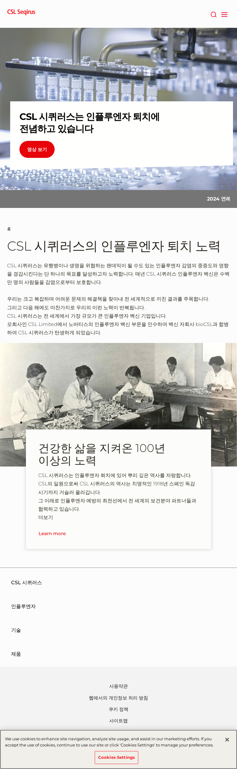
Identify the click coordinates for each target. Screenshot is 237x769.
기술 (16, 630)
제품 (16, 654)
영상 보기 (37, 149)
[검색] (213, 14)
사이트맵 (118, 721)
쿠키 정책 (118, 709)
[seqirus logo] (21, 14)
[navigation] (224, 14)
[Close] (227, 740)
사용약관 (118, 686)
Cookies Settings (116, 757)
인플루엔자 (23, 606)
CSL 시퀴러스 (26, 582)
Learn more (52, 533)
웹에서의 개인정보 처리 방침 (118, 698)
